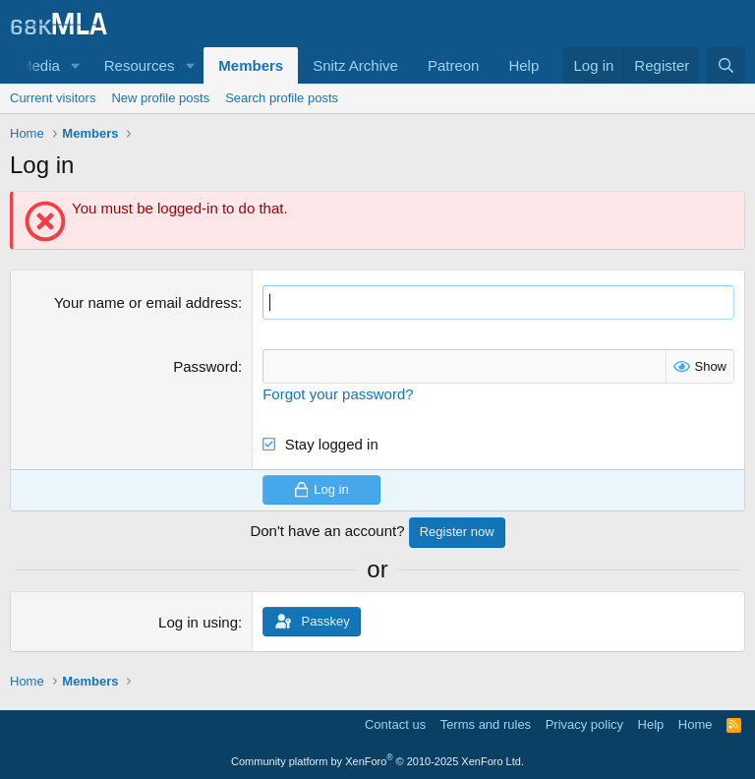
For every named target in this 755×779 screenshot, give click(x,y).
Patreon (454, 65)
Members (250, 65)
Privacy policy (584, 724)
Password (205, 366)
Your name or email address (146, 302)
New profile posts (160, 97)
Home (695, 724)
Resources (139, 65)
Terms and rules (485, 724)
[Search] (726, 65)
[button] (75, 65)
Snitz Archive (355, 65)
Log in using (198, 622)
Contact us (395, 724)
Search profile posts (281, 97)
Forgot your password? (337, 394)
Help (523, 65)
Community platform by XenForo (377, 761)
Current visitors (52, 97)
